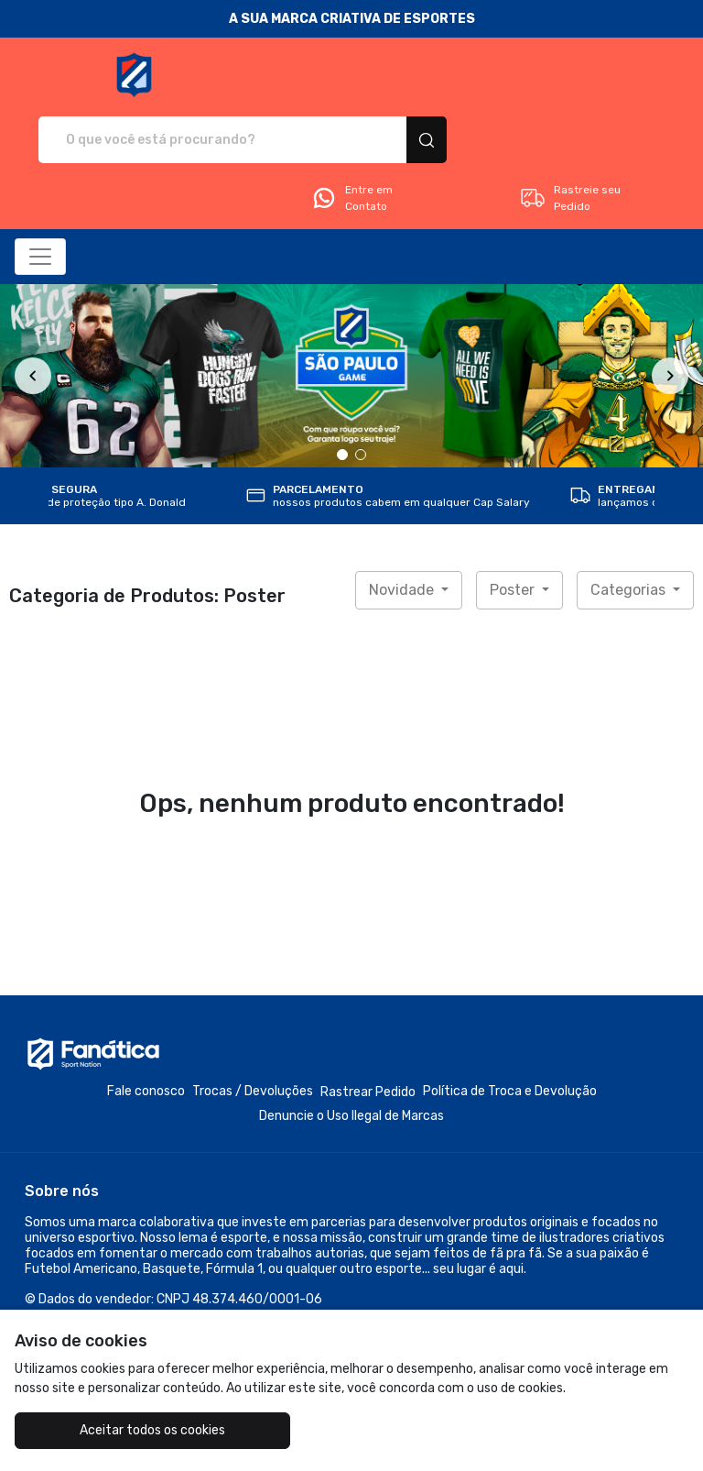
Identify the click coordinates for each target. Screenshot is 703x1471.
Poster (514, 525)
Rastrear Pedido (368, 1028)
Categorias (629, 525)
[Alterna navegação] (40, 192)
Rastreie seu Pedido (570, 133)
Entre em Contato (351, 133)
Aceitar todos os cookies (127, 1430)
